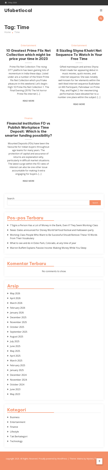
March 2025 (16, 360)
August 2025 (16, 336)
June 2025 (15, 346)
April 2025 (15, 355)
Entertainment (28, 45)
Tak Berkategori (18, 436)
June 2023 (15, 389)
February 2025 (17, 365)
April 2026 (15, 298)
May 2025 (15, 350)
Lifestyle (14, 431)
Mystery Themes (94, 458)
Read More (28, 100)
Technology (16, 441)
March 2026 (16, 303)
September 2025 (18, 331)
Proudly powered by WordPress (53, 458)
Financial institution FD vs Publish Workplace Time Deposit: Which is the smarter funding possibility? (28, 129)
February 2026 (17, 307)
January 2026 (17, 312)
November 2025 (18, 322)
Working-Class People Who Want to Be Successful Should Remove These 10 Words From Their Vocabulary (53, 236)
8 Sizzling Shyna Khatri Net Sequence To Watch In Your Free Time (79, 54)
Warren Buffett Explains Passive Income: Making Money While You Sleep (48, 247)
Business (15, 417)
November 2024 (18, 379)
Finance (28, 118)
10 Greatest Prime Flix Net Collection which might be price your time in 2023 (28, 54)
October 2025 (17, 327)
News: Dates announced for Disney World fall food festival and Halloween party (52, 230)
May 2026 (15, 293)
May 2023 (15, 394)
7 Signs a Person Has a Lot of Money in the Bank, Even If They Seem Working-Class (54, 225)
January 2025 (17, 370)
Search (10, 198)
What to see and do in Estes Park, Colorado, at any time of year (43, 243)
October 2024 (17, 384)
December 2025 (18, 317)
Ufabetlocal (18, 10)
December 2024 (18, 374)
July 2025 (14, 341)
